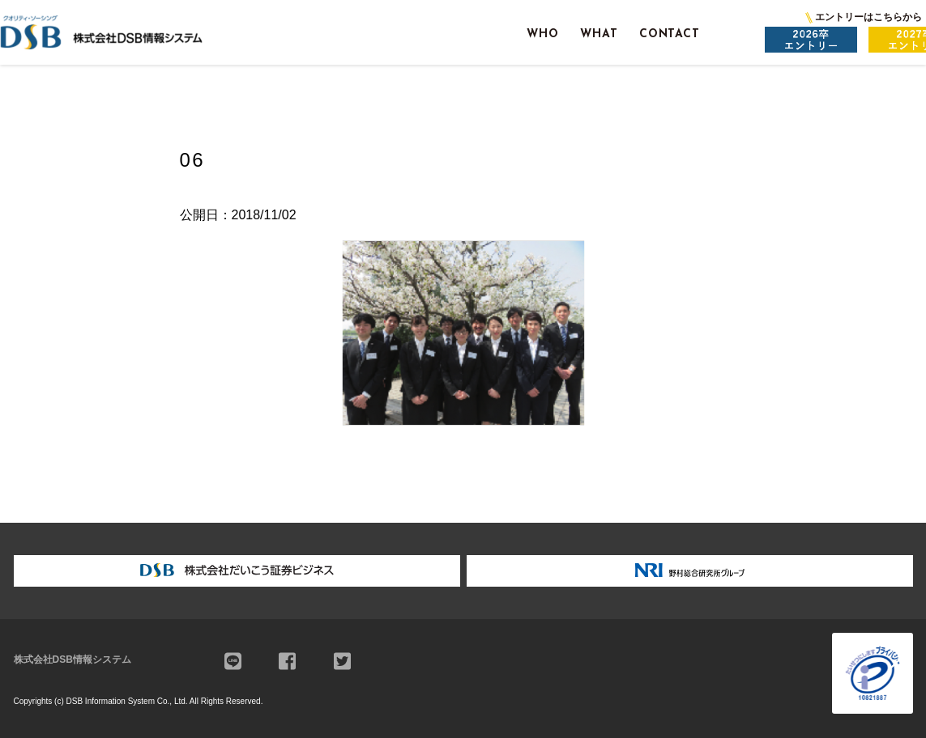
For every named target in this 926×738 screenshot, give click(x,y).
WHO (543, 34)
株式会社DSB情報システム (72, 659)
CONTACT (669, 34)
